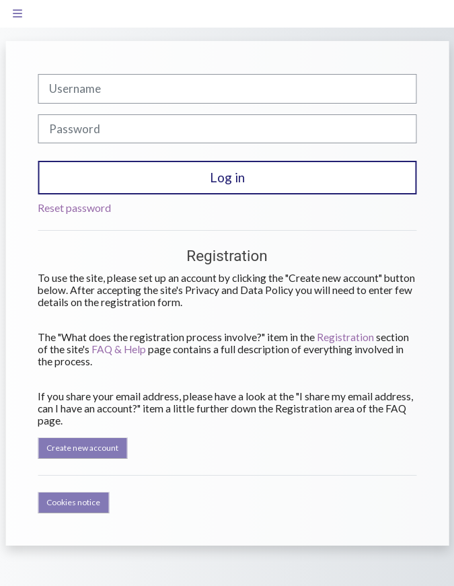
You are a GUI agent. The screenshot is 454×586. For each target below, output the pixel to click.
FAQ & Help (118, 349)
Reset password (74, 207)
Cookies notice (73, 502)
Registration (345, 337)
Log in (227, 177)
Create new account (82, 448)
